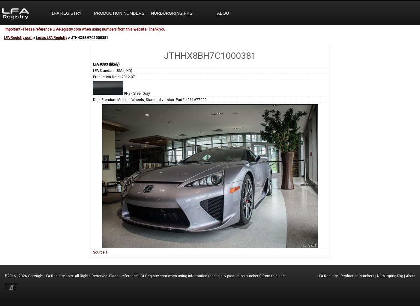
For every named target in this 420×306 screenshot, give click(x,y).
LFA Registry (67, 13)
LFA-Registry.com (18, 38)
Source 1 (100, 252)
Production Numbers (119, 13)
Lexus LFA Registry (51, 38)
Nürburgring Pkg (172, 13)
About (224, 13)
